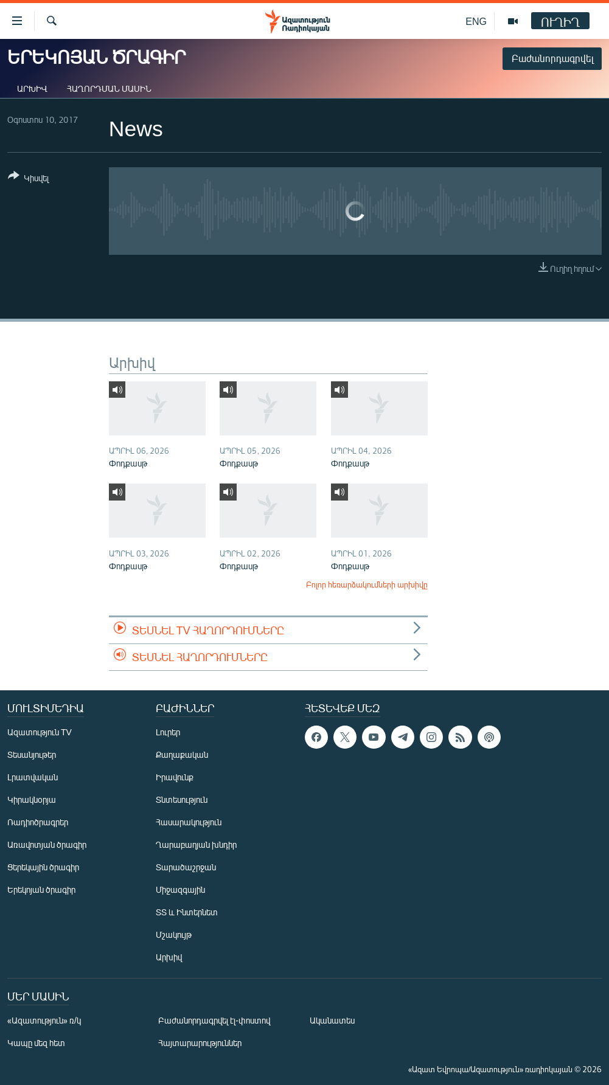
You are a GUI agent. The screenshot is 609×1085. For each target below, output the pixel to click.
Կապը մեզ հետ (36, 1043)
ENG (476, 21)
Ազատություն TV (39, 732)
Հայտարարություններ (200, 1043)
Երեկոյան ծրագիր (41, 889)
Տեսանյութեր (31, 754)
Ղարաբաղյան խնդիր (196, 844)
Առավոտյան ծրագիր (46, 844)
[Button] (28, 179)
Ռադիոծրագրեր (37, 822)
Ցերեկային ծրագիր (43, 867)
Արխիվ (32, 88)
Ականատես (332, 1020)
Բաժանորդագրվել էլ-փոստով (214, 1020)
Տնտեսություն (181, 799)
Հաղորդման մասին (109, 88)
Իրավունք (174, 777)
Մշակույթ (174, 934)
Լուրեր (168, 732)
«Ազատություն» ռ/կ (44, 1020)
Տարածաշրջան (186, 867)
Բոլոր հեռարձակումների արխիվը (367, 584)
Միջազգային (180, 889)
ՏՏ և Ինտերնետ (187, 912)
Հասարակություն (188, 822)
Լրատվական (32, 777)
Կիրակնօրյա (31, 799)
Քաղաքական (182, 754)
